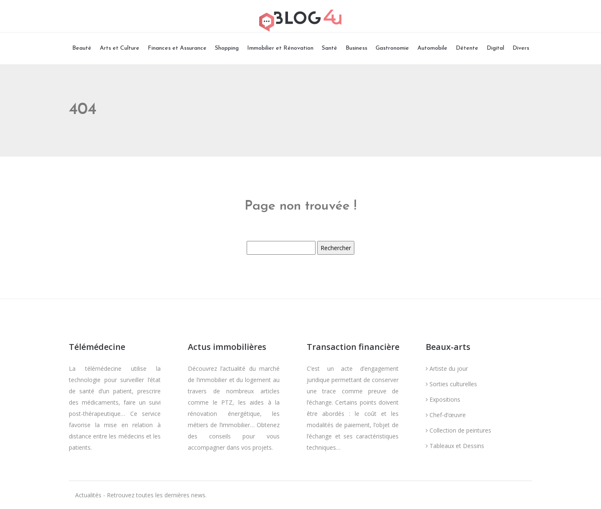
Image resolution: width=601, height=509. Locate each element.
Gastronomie (392, 48)
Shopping (227, 48)
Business (356, 48)
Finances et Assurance (177, 48)
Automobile (432, 48)
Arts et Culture (119, 48)
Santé (329, 48)
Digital (495, 48)
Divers (521, 48)
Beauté (81, 48)
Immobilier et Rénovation (280, 48)
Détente (467, 48)
